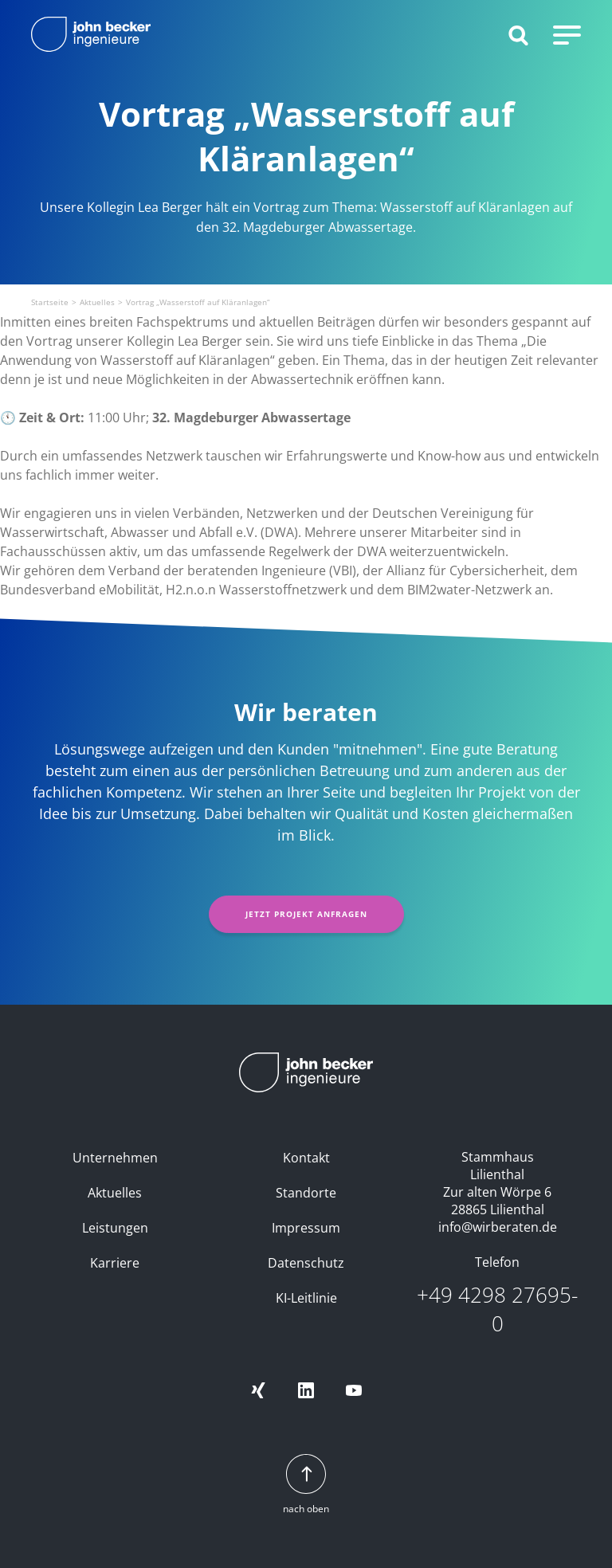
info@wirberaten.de (497, 1227)
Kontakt (306, 1157)
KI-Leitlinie (306, 1298)
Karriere (114, 1263)
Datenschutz (306, 1263)
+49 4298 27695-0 (497, 1309)
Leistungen (115, 1228)
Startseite (50, 302)
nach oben (306, 1484)
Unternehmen (115, 1157)
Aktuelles (97, 302)
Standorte (306, 1192)
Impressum (306, 1228)
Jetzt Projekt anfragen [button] (306, 913)
